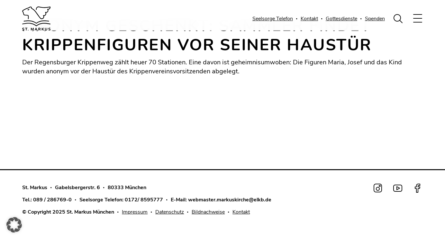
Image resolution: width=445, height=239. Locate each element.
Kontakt (309, 18)
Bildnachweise (208, 212)
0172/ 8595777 (144, 199)
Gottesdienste (341, 18)
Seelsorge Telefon (272, 18)
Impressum (135, 212)
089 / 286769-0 (52, 199)
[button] (14, 225)
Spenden (375, 18)
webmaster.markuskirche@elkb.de (229, 199)
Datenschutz (169, 212)
